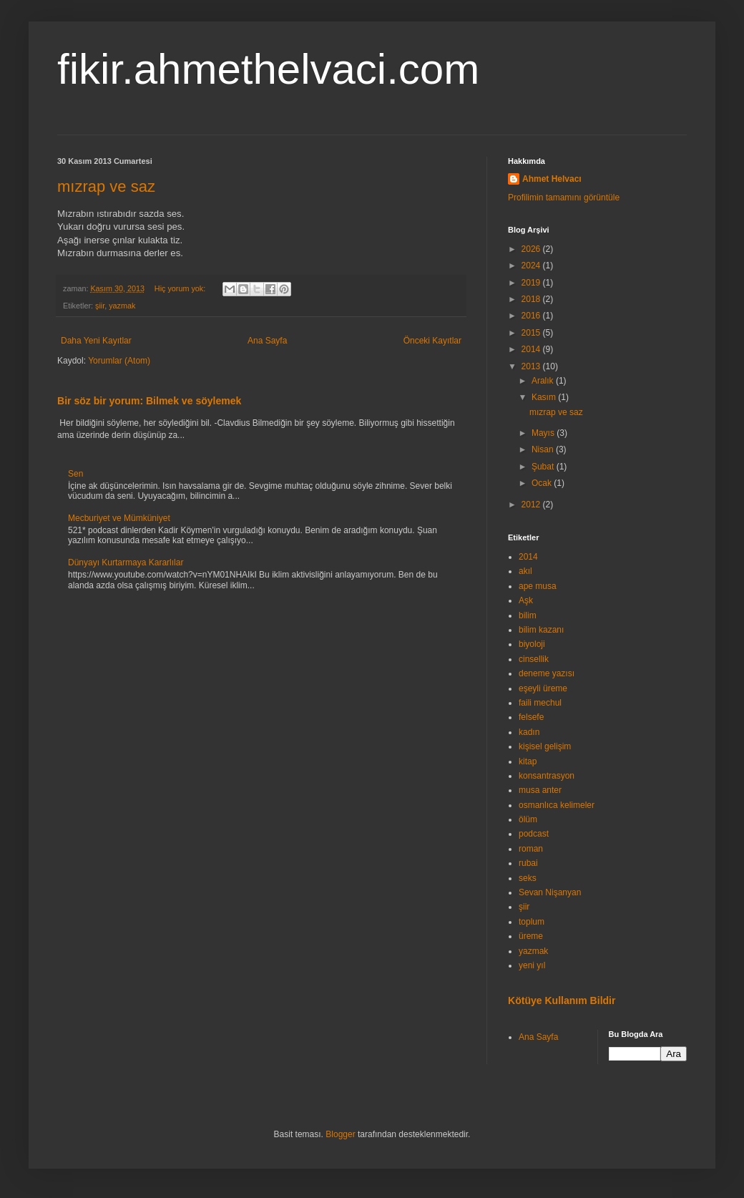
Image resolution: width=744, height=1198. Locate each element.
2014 (532, 349)
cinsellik (534, 659)
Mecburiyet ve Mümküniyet (119, 518)
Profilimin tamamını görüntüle (564, 198)
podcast (534, 834)
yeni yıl (532, 965)
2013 (532, 366)
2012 (532, 505)
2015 (532, 333)
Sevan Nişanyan (550, 892)
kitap (528, 761)
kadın (529, 732)
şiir (99, 305)
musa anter (540, 790)
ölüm (528, 819)
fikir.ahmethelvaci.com (268, 69)
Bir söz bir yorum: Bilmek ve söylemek (149, 400)
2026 (532, 249)
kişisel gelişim (545, 746)
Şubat (544, 467)
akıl (525, 571)
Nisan (544, 449)
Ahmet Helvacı (552, 179)
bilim (528, 615)
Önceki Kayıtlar (432, 341)
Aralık (544, 381)
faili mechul (540, 703)
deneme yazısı (546, 673)
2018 (532, 299)
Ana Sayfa (267, 341)
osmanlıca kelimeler (556, 805)
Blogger (340, 1134)
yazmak (122, 305)
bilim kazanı (541, 630)
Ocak (543, 483)
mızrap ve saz (106, 186)
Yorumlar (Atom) (119, 361)
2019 (532, 283)
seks (528, 878)
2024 (532, 265)
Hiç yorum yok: (181, 288)
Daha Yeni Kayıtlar (96, 341)
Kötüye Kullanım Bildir (561, 1000)
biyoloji (532, 644)
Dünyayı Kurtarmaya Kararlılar (125, 562)
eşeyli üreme (543, 688)
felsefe (531, 717)
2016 (532, 316)
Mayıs (544, 433)
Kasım (545, 397)
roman (531, 849)
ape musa (538, 586)
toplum (531, 922)
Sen (75, 474)
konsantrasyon (546, 776)
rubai (528, 863)
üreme (531, 936)
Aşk (526, 600)
